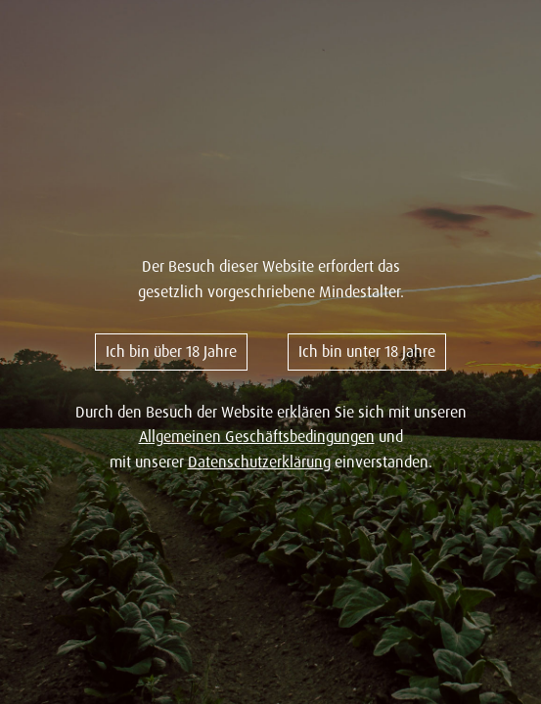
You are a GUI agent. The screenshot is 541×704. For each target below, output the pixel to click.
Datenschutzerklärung (259, 461)
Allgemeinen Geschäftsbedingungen (257, 436)
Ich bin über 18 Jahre (171, 351)
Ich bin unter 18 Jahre (366, 351)
